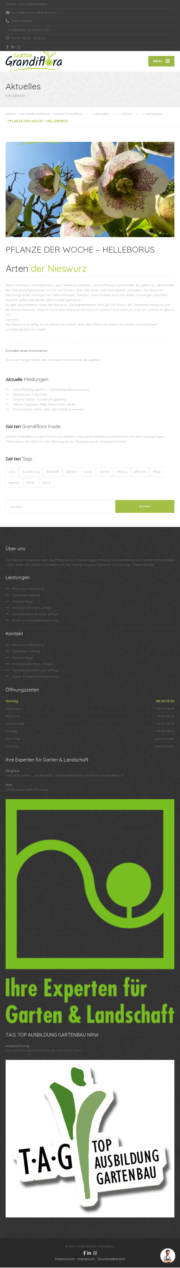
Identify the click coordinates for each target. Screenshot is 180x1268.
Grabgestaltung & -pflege (32, 608)
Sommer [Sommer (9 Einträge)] (14, 483)
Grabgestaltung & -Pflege (32, 664)
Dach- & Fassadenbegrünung (35, 621)
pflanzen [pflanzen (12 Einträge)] (140, 472)
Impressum (86, 1259)
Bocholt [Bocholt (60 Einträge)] (53, 472)
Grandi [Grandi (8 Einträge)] (88, 472)
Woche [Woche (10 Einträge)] (46, 483)
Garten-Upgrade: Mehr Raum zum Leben (44, 405)
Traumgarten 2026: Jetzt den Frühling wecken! (48, 410)
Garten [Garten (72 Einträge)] (71, 472)
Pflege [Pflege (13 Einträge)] (157, 472)
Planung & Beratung (28, 589)
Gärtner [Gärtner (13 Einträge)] (105, 472)
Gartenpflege (22, 602)
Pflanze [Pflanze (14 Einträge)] (122, 472)
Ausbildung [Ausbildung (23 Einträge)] (31, 472)
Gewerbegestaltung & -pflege (35, 614)
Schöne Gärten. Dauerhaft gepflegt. (40, 400)
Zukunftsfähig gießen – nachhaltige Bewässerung (51, 390)
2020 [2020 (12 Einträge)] (12, 472)
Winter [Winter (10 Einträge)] (30, 483)
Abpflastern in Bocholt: (30, 395)
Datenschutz (65, 1259)
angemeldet (30, 360)
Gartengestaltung (26, 595)
